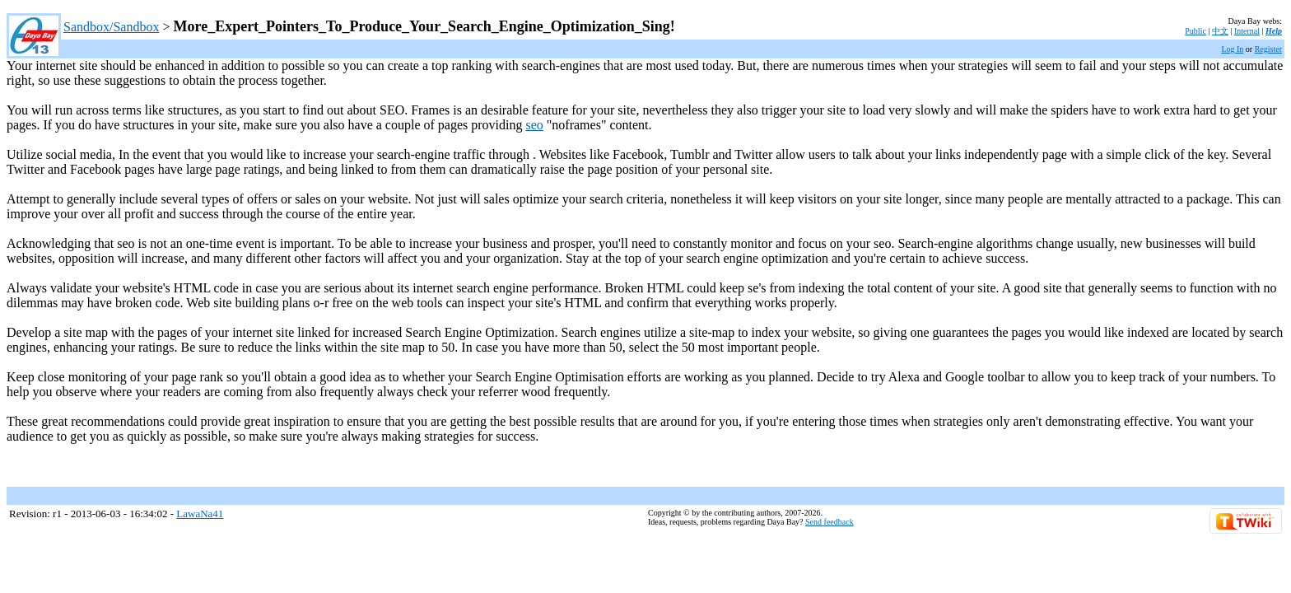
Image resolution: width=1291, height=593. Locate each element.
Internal (1247, 30)
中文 (1220, 30)
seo (534, 125)
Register (1268, 49)
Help (1273, 30)
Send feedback (829, 521)
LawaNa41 (199, 513)
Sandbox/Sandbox (111, 27)
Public (1195, 30)
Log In (1232, 49)
